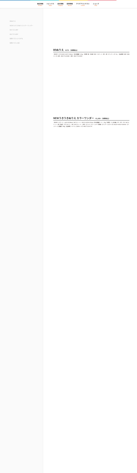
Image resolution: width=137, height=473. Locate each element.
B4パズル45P (14, 30)
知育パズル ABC (15, 43)
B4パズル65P (14, 34)
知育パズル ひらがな (16, 38)
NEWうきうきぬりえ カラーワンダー (21, 25)
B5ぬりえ (13, 21)
